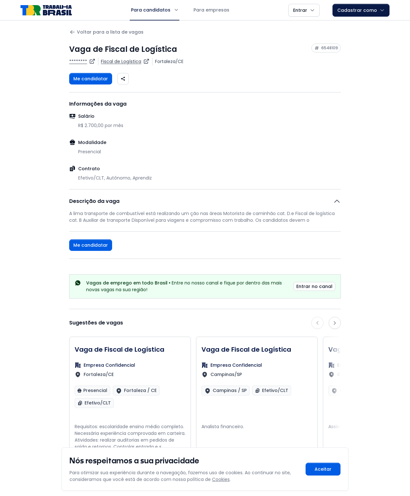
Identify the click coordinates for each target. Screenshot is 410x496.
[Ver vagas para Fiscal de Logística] (125, 61)
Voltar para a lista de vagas (106, 32)
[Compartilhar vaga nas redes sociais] (123, 78)
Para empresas (211, 10)
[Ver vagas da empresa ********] (82, 61)
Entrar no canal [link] (314, 286)
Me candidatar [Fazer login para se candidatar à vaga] (90, 79)
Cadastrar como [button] (361, 10)
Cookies (221, 479)
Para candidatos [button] (154, 10)
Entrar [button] (304, 10)
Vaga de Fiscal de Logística (119, 349)
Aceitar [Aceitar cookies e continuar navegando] (323, 469)
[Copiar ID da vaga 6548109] (326, 48)
